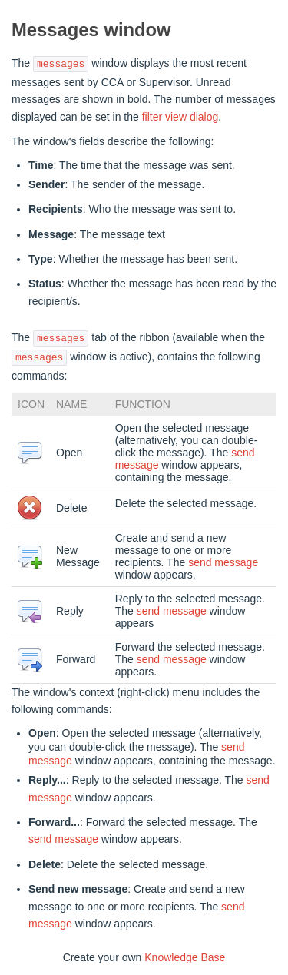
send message (223, 562)
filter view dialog (180, 117)
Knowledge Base (184, 957)
